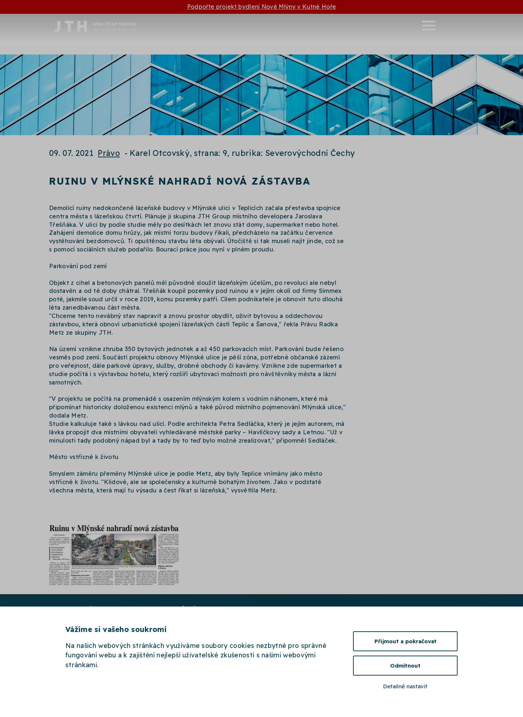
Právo (109, 153)
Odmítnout (405, 665)
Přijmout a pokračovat (405, 641)
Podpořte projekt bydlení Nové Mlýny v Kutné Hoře (261, 6)
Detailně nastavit (405, 686)
